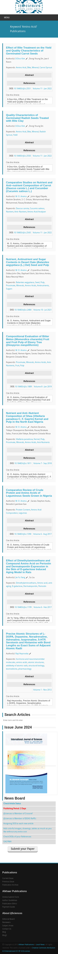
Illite (29, 68)
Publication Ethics (9, 904)
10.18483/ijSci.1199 (23, 607)
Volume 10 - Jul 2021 (42, 310)
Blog (4, 932)
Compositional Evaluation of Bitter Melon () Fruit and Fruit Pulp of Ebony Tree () (27, 341)
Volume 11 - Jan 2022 (42, 89)
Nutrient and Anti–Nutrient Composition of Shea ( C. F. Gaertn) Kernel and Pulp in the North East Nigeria (27, 417)
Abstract (29, 75)
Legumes (23, 513)
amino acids (21, 662)
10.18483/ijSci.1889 (23, 387)
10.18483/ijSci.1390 (22, 534)
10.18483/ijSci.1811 (22, 463)
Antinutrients (43, 286)
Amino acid (42, 583)
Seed (37, 282)
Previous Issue (8, 882)
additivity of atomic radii (17, 666)
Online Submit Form (10, 897)
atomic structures (36, 662)
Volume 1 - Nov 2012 (42, 690)
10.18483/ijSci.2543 (22, 233)
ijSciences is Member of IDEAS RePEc (19, 819)
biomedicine (11, 669)
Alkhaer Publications (26, 945)
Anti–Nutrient (20, 212)
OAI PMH (7, 842)
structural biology (36, 666)
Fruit (17, 366)
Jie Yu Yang (20, 578)
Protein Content (23, 510)
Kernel (37, 439)
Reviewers (6, 922)
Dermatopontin (30, 586)
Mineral (35, 68)
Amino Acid (21, 68)
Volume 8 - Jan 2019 (43, 387)
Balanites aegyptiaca (25, 282)
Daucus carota (22, 209)
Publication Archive (10, 885)
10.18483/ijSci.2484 (22, 310)
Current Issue (7, 878)
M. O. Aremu (21, 197)
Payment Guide (8, 907)
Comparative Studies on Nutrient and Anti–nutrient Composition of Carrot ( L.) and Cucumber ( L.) (29, 187)
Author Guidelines (9, 900)
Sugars (9, 289)
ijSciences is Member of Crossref (17, 814)
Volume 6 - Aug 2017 (42, 534)
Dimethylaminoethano (26, 583)
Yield (15, 135)
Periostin (42, 586)
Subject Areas (7, 926)
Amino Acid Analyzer (36, 212)
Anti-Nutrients (43, 442)
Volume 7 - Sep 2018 (42, 463)
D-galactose (17, 586)
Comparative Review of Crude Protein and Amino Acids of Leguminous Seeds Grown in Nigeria (29, 493)
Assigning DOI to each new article (18, 824)
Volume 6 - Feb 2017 (43, 607)
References (29, 83)
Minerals (20, 286)
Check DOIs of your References (17, 837)
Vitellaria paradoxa (24, 439)
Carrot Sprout (46, 68)
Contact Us (6, 929)
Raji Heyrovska (21, 654)
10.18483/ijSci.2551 (22, 89)
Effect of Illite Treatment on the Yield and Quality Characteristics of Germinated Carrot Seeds (28, 50)
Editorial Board (8, 919)
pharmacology (24, 669)
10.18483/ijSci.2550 (22, 156)
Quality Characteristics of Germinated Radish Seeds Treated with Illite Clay (27, 118)
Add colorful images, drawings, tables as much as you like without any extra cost (27, 830)
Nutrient (9, 212)
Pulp (43, 282)
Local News (40, 945)
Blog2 (4, 935)
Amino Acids (30, 286)
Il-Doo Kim (20, 59)
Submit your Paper (22, 849)
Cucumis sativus (37, 209)
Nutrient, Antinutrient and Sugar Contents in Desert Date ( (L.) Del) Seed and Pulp (27, 262)
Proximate (10, 286)
